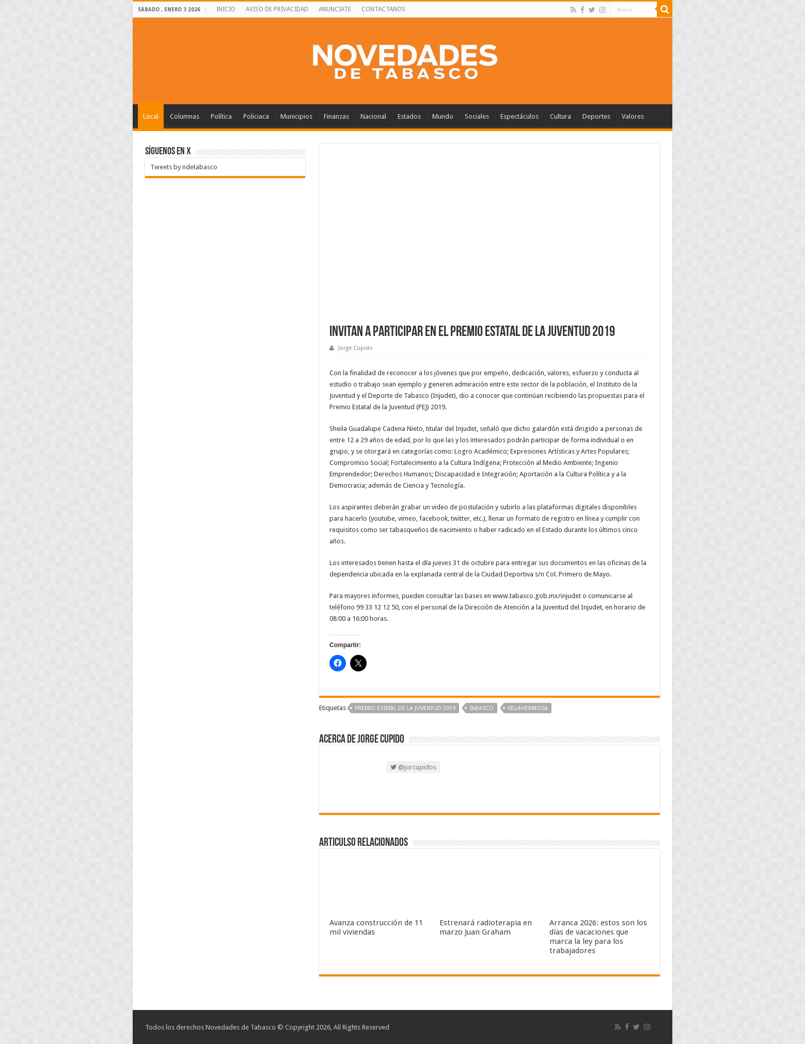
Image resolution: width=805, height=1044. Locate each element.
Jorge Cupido (355, 348)
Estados (409, 116)
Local (151, 116)
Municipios (296, 116)
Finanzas (336, 116)
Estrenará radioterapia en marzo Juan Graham (485, 927)
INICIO (225, 9)
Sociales (477, 116)
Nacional (373, 116)
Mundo (442, 116)
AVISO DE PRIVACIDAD (277, 9)
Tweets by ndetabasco (183, 167)
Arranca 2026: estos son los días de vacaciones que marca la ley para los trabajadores (598, 936)
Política (221, 116)
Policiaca (256, 116)
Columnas (184, 116)
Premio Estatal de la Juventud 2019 (405, 708)
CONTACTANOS (383, 9)
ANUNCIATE (335, 9)
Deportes (596, 116)
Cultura (560, 116)
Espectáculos (519, 116)
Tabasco (481, 708)
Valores (633, 116)
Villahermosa (528, 708)
